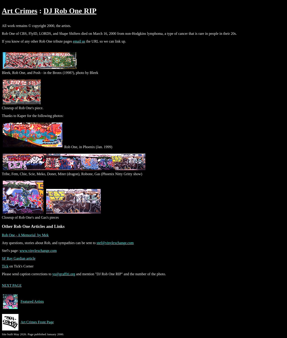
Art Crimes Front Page (28, 322)
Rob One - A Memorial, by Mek (25, 235)
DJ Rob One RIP (69, 11)
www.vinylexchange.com (38, 251)
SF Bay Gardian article (18, 258)
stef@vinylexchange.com (115, 243)
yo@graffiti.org (63, 274)
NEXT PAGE (12, 285)
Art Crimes (19, 11)
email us (79, 41)
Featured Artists (23, 301)
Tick (5, 266)
